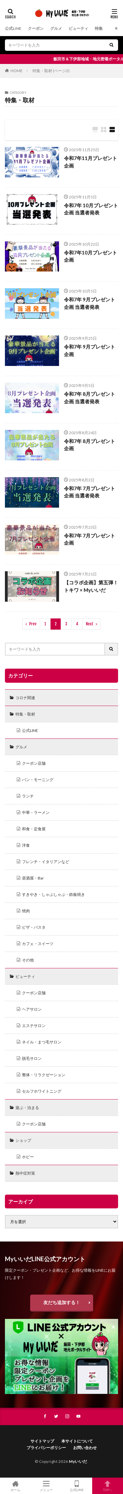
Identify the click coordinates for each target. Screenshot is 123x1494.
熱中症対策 (25, 1173)
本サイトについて (77, 1441)
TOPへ (107, 1485)
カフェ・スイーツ (37, 943)
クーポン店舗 (34, 763)
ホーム (15, 1485)
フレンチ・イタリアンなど (45, 861)
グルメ (56, 28)
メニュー (46, 1485)
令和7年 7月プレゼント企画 (89, 539)
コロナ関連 (25, 697)
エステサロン (34, 1025)
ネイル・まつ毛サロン (41, 1042)
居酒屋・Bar (33, 878)
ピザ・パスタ (34, 927)
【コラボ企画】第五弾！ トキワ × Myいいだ (91, 586)
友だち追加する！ (61, 1302)
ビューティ (78, 28)
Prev (32, 623)
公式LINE (13, 28)
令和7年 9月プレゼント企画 (89, 350)
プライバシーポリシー (46, 1447)
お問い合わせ (85, 1447)
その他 (28, 960)
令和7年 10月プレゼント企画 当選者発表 (91, 209)
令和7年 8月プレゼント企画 (89, 445)
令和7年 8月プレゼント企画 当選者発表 (89, 397)
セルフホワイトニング (41, 1091)
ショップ (23, 1140)
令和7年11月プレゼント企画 (90, 162)
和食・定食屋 (34, 828)
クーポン (36, 28)
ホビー (28, 1156)
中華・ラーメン (36, 812)
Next (89, 623)
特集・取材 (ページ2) (51, 70)
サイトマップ (42, 1441)
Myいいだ (78, 1461)
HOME (16, 70)
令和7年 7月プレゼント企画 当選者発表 (89, 492)
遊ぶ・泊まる (27, 1107)
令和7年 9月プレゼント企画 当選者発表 (89, 303)
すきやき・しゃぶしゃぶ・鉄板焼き (53, 894)
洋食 (26, 845)
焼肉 (26, 910)
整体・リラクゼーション (43, 1074)
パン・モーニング (37, 779)
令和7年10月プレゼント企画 (90, 256)
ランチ (28, 796)
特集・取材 (25, 714)
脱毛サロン (32, 1058)
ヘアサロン (32, 1009)
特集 (99, 28)
